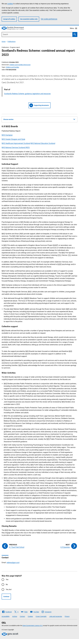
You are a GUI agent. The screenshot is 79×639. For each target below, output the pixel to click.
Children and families (12, 67)
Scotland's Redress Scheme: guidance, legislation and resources (27, 94)
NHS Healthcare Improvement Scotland (16, 143)
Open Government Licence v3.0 (32, 625)
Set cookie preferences (49, 19)
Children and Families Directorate (19, 65)
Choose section (39, 119)
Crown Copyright (41, 616)
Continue (6, 596)
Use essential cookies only (28, 19)
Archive (14, 616)
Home (3, 41)
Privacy (67, 616)
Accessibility (6, 616)
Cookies (30, 616)
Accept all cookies (9, 19)
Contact (22, 616)
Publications (11, 41)
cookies (10, 4)
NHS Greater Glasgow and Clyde (13, 139)
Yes (7, 579)
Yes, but (8, 589)
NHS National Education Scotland (43, 143)
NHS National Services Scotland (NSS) (16, 147)
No (7, 584)
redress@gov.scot (13, 563)
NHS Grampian (7, 135)
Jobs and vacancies (55, 616)
